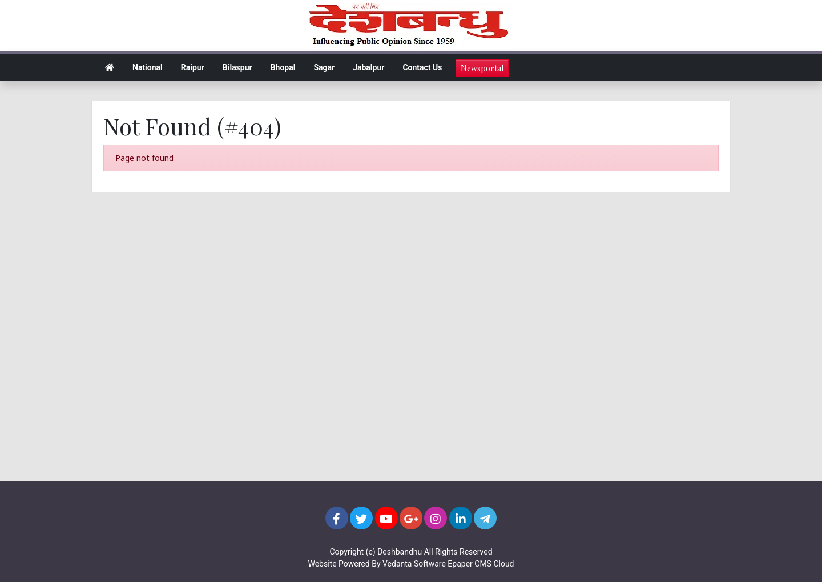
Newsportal (482, 68)
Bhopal (283, 67)
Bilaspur (237, 67)
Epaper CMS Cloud (481, 563)
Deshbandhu (399, 551)
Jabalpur (368, 67)
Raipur (192, 67)
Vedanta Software (414, 563)
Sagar (324, 67)
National (147, 67)
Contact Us (422, 67)
